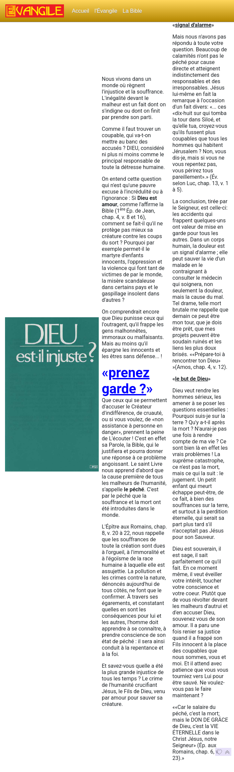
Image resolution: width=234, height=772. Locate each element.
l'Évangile (105, 11)
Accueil (80, 11)
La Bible (132, 11)
